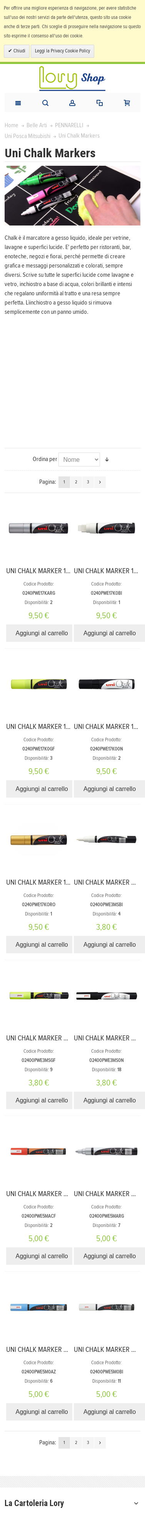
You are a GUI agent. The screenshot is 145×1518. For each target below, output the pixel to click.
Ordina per (45, 459)
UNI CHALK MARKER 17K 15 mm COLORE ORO (67, 882)
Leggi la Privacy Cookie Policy (62, 51)
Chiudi (18, 51)
